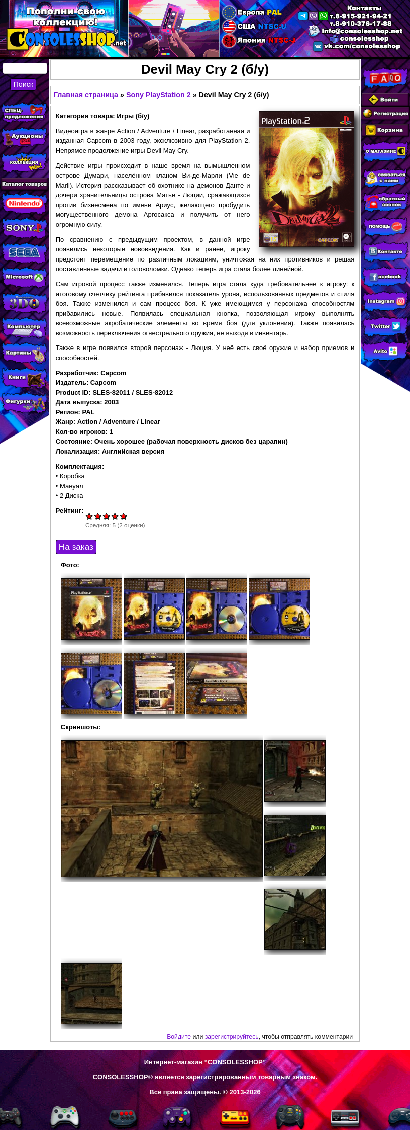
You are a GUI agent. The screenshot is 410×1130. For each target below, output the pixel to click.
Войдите (179, 1036)
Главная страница (86, 95)
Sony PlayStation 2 (158, 95)
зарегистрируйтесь (232, 1036)
